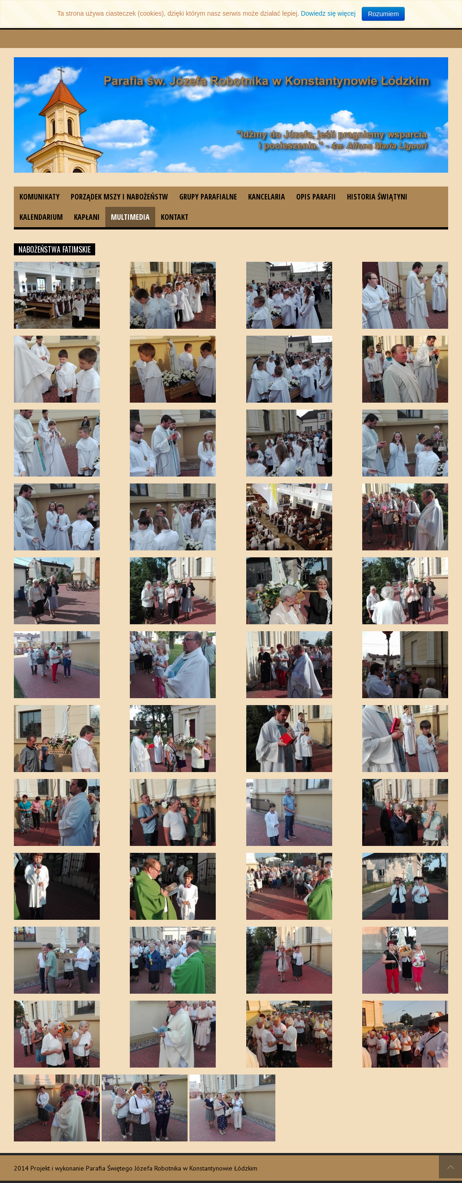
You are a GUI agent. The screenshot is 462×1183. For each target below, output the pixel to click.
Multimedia (130, 217)
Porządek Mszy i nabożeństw (119, 197)
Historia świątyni (377, 197)
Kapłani (87, 217)
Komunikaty (39, 197)
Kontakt (174, 217)
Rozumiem (383, 14)
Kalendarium (41, 217)
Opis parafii (316, 197)
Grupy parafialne (208, 197)
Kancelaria (266, 197)
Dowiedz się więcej (328, 13)
